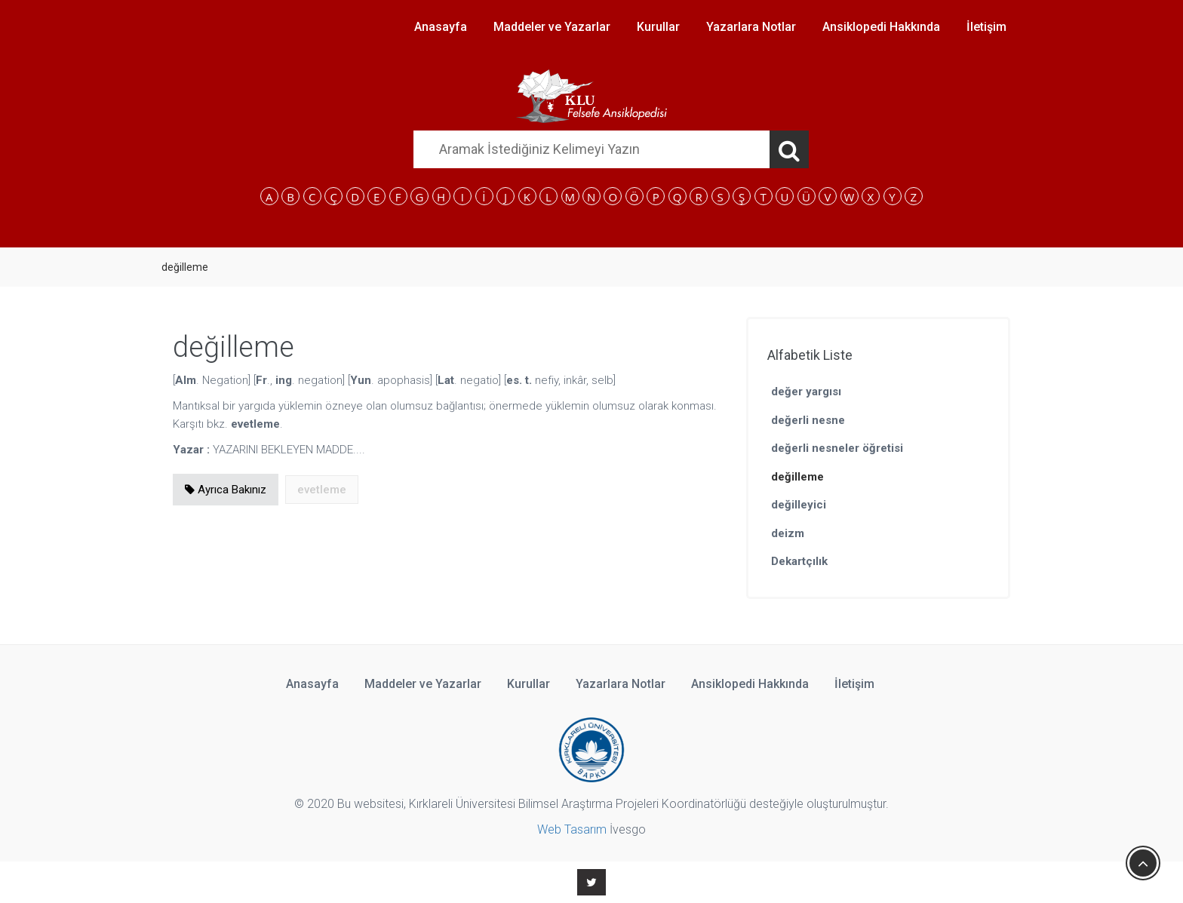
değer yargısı (806, 391)
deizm (787, 533)
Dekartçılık (799, 561)
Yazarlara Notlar (751, 27)
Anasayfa (440, 27)
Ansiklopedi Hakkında (881, 27)
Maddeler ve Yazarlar (551, 27)
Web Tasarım (572, 829)
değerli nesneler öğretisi (837, 448)
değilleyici (798, 504)
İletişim (986, 27)
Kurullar (658, 27)
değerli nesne (808, 420)
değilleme (797, 477)
